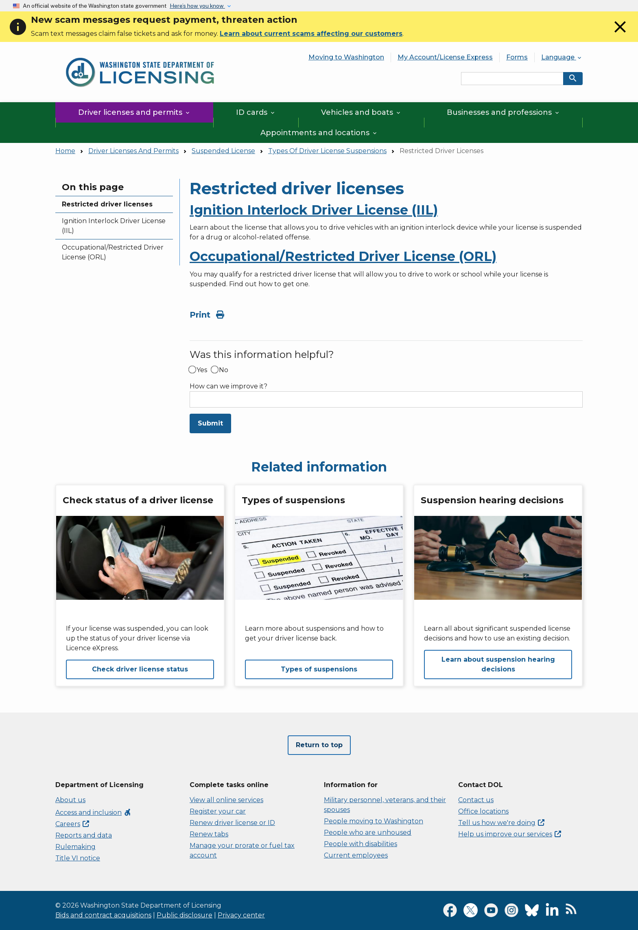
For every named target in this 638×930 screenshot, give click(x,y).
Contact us (476, 800)
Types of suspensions (319, 669)
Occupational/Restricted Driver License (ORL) (113, 252)
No (223, 370)
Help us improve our (509, 834)
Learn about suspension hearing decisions (498, 664)
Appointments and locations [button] (319, 132)
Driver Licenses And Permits (133, 151)
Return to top (319, 745)
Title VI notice (77, 858)
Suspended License (223, 151)
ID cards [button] (256, 112)
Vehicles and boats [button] (361, 112)
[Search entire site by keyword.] (512, 78)
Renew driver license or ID (232, 823)
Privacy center (241, 915)
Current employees (356, 855)
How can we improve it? (228, 386)
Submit (210, 423)
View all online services (226, 800)
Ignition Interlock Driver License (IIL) (114, 226)
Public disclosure (184, 915)
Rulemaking (75, 847)
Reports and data (83, 835)
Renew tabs (209, 834)
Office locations (483, 811)
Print (207, 315)
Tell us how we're (501, 823)
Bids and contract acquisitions (103, 915)
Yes (202, 370)
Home (65, 151)
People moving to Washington (373, 821)
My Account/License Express (445, 57)
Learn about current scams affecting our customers (311, 33)
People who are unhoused (367, 832)
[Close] (620, 34)
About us (70, 800)
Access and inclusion (93, 812)
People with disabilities (360, 844)
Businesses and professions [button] (503, 112)
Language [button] (562, 57)
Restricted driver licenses (107, 204)
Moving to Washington (346, 57)
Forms (517, 57)
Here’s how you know (197, 5)
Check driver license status (140, 669)
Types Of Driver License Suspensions (327, 151)
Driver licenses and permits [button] (134, 112)
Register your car (218, 811)
